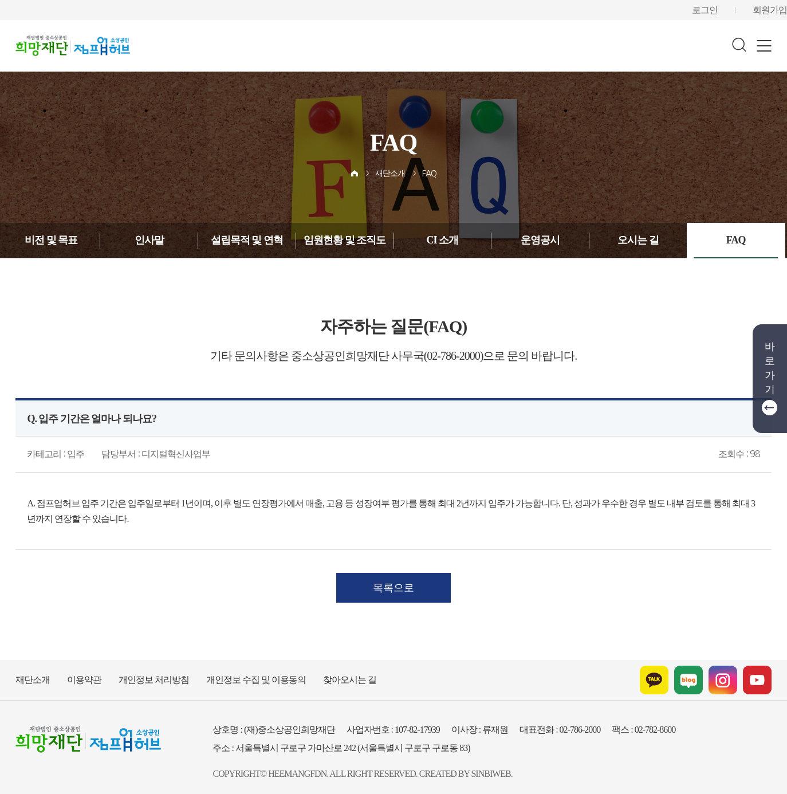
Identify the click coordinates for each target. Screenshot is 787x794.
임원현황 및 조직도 (345, 240)
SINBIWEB (461, 768)
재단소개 (390, 174)
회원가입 (772, 10)
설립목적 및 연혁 (246, 240)
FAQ (428, 174)
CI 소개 (442, 240)
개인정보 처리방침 (140, 674)
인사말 (149, 240)
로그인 (711, 10)
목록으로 (393, 582)
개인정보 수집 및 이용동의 (231, 674)
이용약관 (77, 674)
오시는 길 (638, 240)
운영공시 (540, 240)
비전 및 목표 (51, 240)
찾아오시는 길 (315, 674)
